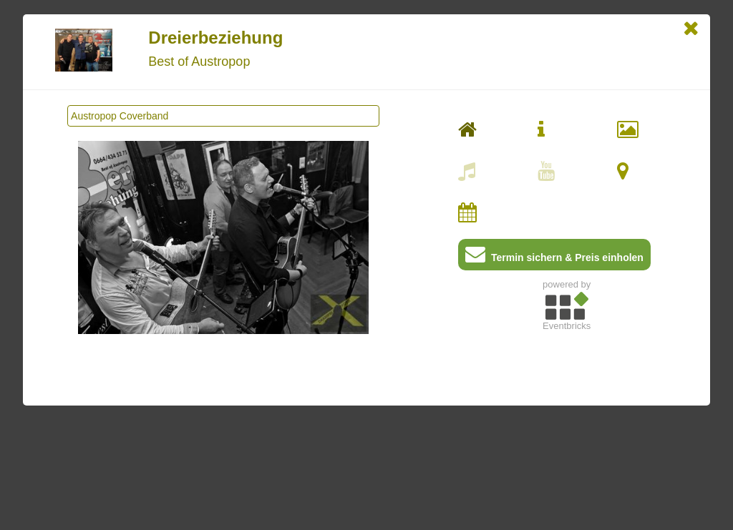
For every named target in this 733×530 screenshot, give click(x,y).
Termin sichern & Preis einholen (554, 257)
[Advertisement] (566, 437)
